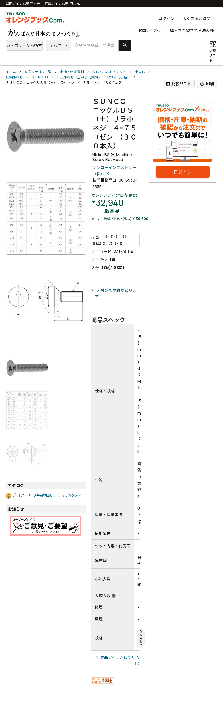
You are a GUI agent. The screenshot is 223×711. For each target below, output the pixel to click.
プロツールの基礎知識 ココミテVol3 (44, 495)
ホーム (11, 71)
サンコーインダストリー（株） (114, 170)
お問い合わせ (150, 30)
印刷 (207, 84)
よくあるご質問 (196, 18)
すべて (55, 45)
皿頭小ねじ (14, 77)
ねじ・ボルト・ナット (109, 71)
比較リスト (178, 84)
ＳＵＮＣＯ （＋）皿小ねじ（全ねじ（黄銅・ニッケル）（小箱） (80, 77)
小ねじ (140, 71)
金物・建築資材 (72, 71)
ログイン (167, 18)
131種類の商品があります (116, 293)
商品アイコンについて (120, 657)
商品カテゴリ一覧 (38, 71)
